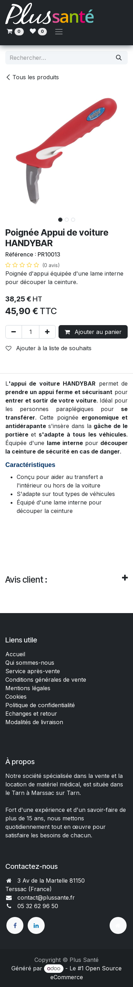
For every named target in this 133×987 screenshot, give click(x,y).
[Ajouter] (47, 332)
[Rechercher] (119, 57)
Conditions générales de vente (46, 679)
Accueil (15, 654)
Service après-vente (32, 671)
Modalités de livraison (34, 722)
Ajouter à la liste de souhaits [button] (49, 348)
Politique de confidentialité (40, 705)
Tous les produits (32, 77)
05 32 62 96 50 (37, 906)
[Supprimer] (13, 332)
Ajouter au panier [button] (93, 331)
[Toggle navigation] (58, 31)
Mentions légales (27, 688)
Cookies (16, 696)
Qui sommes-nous (29, 662)
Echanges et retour (31, 713)
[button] (11, 217)
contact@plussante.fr (46, 897)
